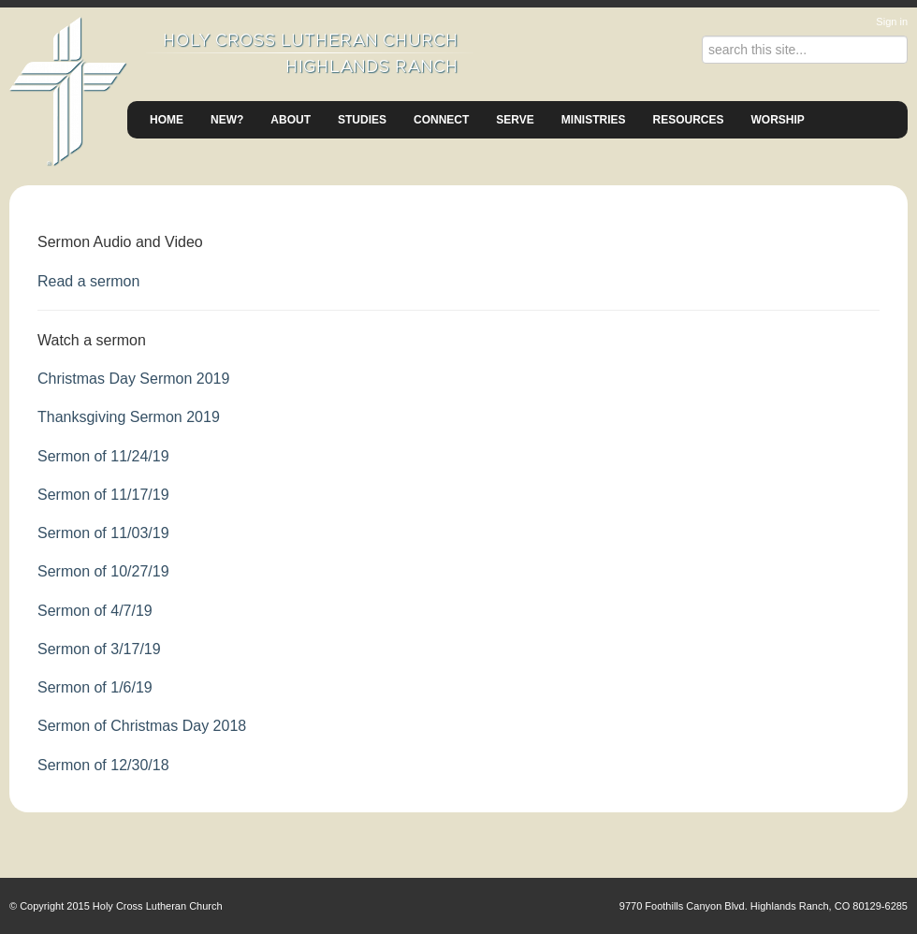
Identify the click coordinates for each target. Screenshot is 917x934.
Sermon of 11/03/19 (103, 533)
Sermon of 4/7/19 (95, 611)
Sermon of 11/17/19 (103, 495)
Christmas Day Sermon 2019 (133, 379)
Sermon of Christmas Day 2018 (141, 726)
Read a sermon (88, 281)
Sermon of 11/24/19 (103, 456)
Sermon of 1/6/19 (95, 687)
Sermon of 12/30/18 (103, 765)
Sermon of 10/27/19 (103, 571)
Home (166, 119)
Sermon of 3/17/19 (99, 649)
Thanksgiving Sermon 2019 (128, 417)
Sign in (892, 21)
